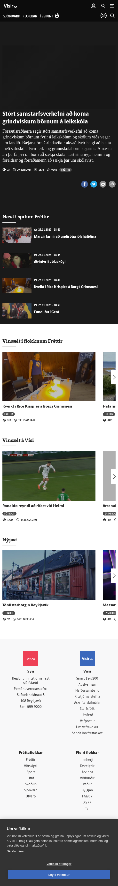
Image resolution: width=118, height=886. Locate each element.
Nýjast (9, 539)
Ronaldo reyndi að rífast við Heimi (33, 506)
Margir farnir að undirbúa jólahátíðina (65, 237)
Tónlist (8, 613)
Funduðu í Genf (46, 312)
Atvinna (87, 773)
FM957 (87, 798)
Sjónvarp (30, 792)
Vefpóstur (87, 722)
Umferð (87, 716)
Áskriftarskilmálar (87, 703)
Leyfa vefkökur (59, 875)
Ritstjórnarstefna (87, 697)
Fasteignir (87, 767)
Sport (31, 773)
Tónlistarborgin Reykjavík (25, 605)
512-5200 (91, 679)
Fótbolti (9, 513)
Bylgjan (87, 792)
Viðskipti (30, 767)
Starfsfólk (87, 710)
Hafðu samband (87, 691)
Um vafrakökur (87, 728)
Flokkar (30, 16)
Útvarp (31, 798)
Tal (87, 811)
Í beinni (46, 16)
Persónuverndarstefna (30, 689)
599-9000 (34, 707)
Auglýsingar (87, 685)
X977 (87, 804)
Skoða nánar (16, 851)
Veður (87, 786)
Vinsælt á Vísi (18, 440)
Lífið (30, 780)
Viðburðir (87, 780)
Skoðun (31, 786)
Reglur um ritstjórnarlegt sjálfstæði (30, 681)
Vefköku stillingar (59, 864)
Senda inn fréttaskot (87, 734)
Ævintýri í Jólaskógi (49, 262)
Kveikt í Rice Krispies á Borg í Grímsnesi (66, 287)
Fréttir (65, 170)
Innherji (87, 761)
